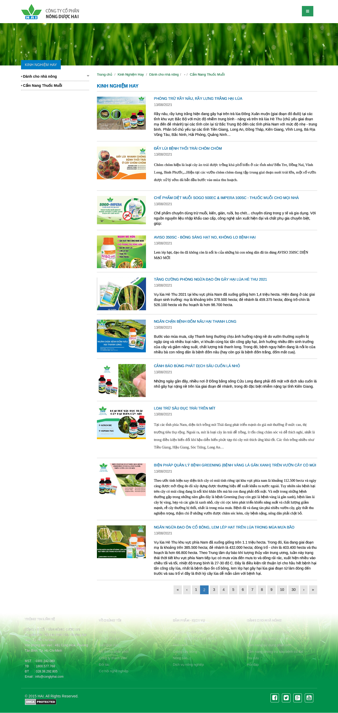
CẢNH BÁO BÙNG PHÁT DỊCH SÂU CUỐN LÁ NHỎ (197, 366)
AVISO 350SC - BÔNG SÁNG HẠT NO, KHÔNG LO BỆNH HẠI (205, 237)
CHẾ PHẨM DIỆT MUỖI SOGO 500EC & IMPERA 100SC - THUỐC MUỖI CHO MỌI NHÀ (226, 198)
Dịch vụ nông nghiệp (188, 664)
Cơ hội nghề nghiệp (114, 671)
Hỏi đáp (253, 664)
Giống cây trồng (185, 651)
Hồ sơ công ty (109, 632)
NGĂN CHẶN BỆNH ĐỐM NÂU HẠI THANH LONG (195, 321)
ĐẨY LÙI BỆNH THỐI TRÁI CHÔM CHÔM (188, 148)
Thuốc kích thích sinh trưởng (194, 639)
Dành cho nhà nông (55, 76)
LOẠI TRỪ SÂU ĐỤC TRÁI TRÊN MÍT (184, 408)
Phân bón (180, 645)
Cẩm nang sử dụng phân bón (269, 645)
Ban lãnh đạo (109, 645)
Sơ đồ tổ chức (110, 639)
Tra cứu (253, 658)
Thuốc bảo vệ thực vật (190, 632)
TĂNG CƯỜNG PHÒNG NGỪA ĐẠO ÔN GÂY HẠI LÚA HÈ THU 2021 (210, 279)
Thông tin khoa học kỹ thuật (268, 632)
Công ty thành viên (113, 658)
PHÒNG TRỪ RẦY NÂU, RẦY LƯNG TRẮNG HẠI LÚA (198, 98)
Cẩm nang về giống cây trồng (269, 639)
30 (293, 589)
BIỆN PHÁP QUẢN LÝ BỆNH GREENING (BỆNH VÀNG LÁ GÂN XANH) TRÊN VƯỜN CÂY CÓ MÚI (235, 465)
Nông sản (180, 658)
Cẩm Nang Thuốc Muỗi (41, 85)
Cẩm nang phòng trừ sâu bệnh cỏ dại (275, 651)
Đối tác (104, 664)
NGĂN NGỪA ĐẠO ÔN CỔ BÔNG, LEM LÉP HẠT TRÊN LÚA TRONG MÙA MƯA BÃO (224, 527)
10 (282, 589)
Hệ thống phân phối (114, 651)
